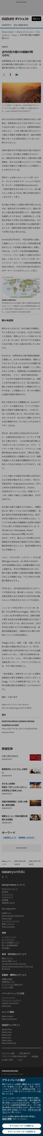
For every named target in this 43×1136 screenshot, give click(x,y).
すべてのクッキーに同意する (22, 1126)
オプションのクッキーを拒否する (21, 1132)
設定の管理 (7, 1119)
